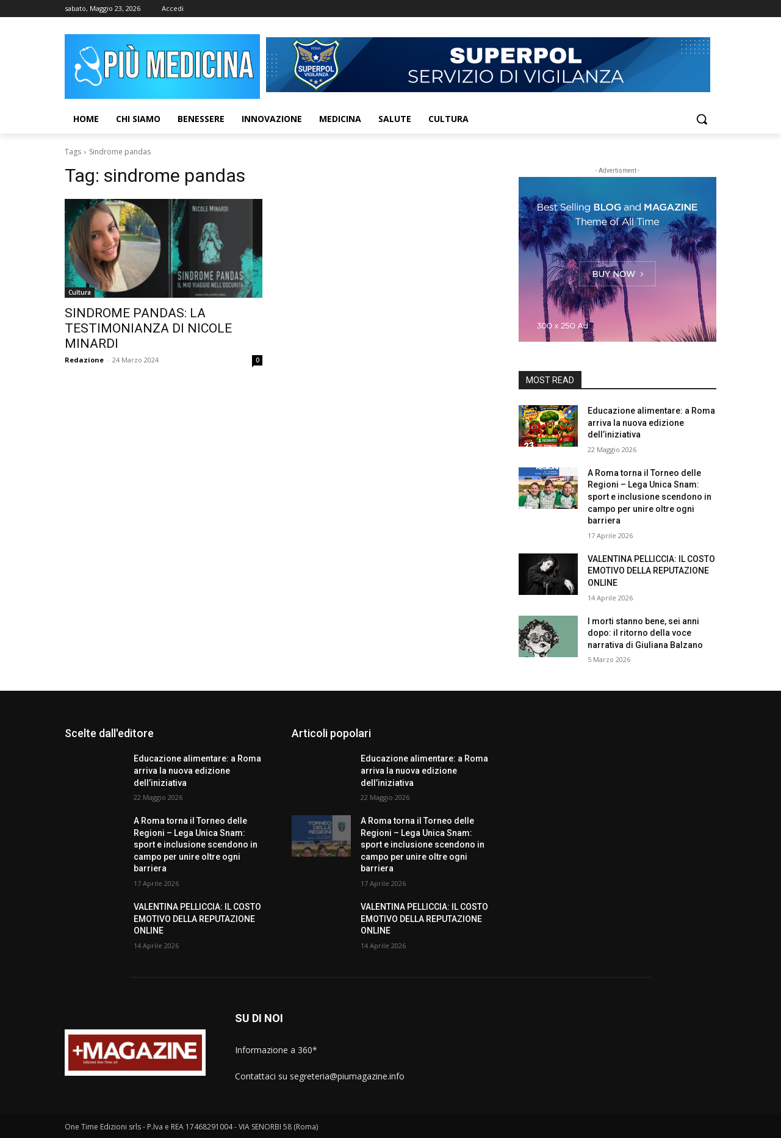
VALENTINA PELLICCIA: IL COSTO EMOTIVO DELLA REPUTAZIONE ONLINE (651, 571)
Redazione (84, 359)
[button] (701, 119)
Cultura (79, 292)
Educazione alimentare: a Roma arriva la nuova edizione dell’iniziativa (651, 422)
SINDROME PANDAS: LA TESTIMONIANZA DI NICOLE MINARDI (148, 328)
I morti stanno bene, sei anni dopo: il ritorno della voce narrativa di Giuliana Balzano (645, 633)
